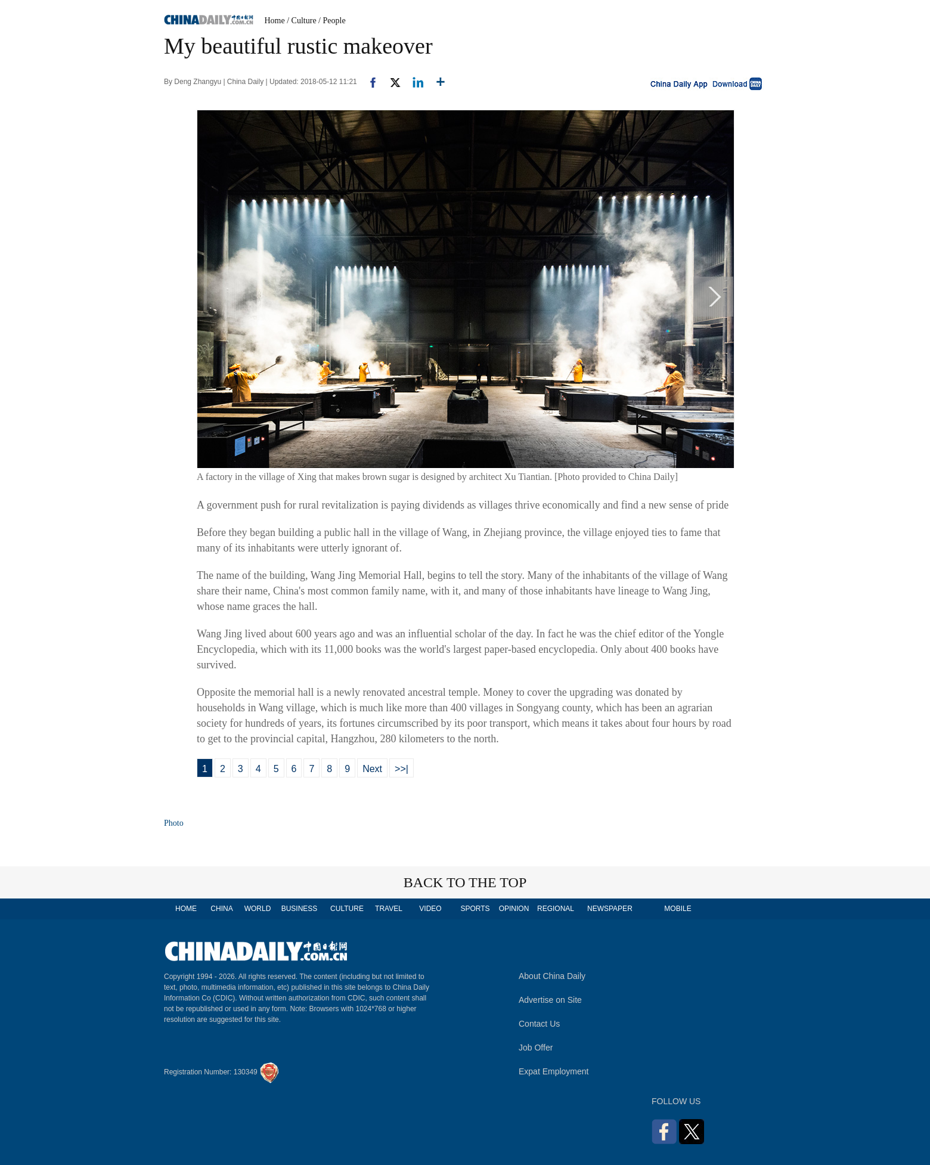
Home (275, 20)
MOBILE (677, 908)
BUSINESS (299, 908)
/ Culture (301, 20)
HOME (186, 908)
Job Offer (536, 1047)
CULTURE (347, 908)
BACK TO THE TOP (465, 882)
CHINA (221, 908)
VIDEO (430, 908)
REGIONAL (555, 908)
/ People (332, 20)
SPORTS (474, 908)
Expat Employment (554, 1071)
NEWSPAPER (609, 908)
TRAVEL (388, 908)
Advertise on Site (550, 1000)
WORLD (257, 908)
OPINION (514, 908)
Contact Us (539, 1023)
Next (372, 769)
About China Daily (552, 976)
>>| (401, 769)
